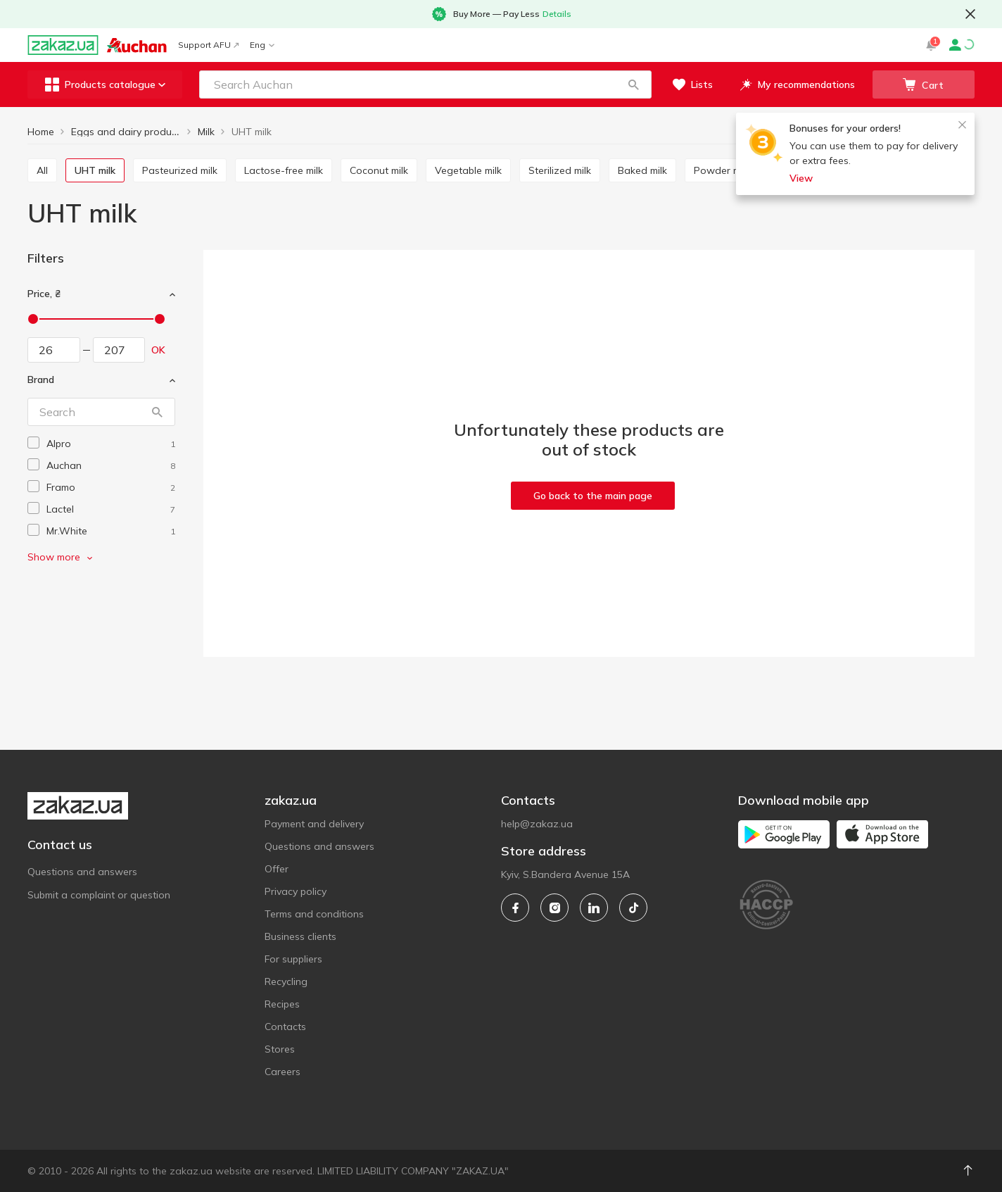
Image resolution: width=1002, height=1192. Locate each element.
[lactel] (110, 509)
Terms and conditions (314, 914)
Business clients (300, 936)
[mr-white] (110, 531)
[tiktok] (633, 907)
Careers (282, 1071)
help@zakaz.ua (537, 823)
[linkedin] (594, 907)
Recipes (282, 1004)
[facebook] (515, 907)
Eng (262, 44)
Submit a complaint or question (98, 895)
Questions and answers (82, 871)
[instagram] (554, 907)
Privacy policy (295, 891)
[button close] (970, 14)
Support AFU (208, 44)
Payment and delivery (314, 823)
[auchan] (110, 465)
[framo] (110, 487)
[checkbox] (33, 442)
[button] (633, 84)
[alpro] (110, 444)
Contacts (285, 1026)
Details (557, 13)
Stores (280, 1049)
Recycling (286, 981)
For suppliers (293, 959)
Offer (276, 868)
